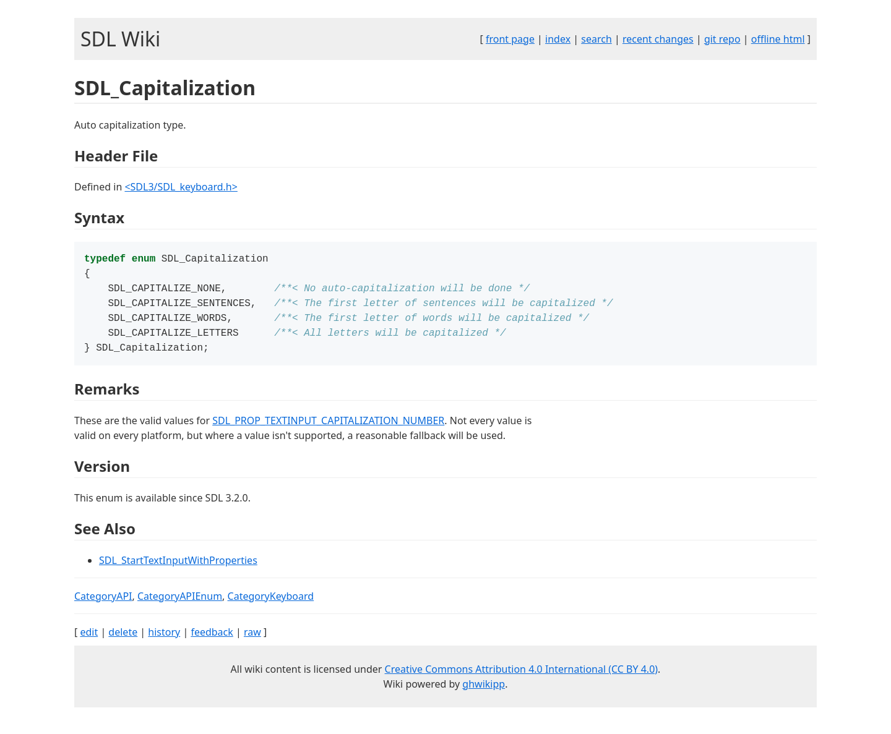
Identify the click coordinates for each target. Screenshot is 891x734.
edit (89, 640)
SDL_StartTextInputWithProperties (178, 569)
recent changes (658, 39)
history (164, 640)
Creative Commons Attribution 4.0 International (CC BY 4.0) (521, 678)
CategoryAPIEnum (179, 605)
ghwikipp (483, 692)
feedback (212, 640)
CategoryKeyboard (271, 605)
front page (510, 39)
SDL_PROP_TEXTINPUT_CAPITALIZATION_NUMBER (328, 429)
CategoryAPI (103, 605)
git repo (722, 39)
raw (252, 640)
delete (122, 640)
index (557, 39)
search (596, 39)
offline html (778, 39)
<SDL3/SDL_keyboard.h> (180, 187)
